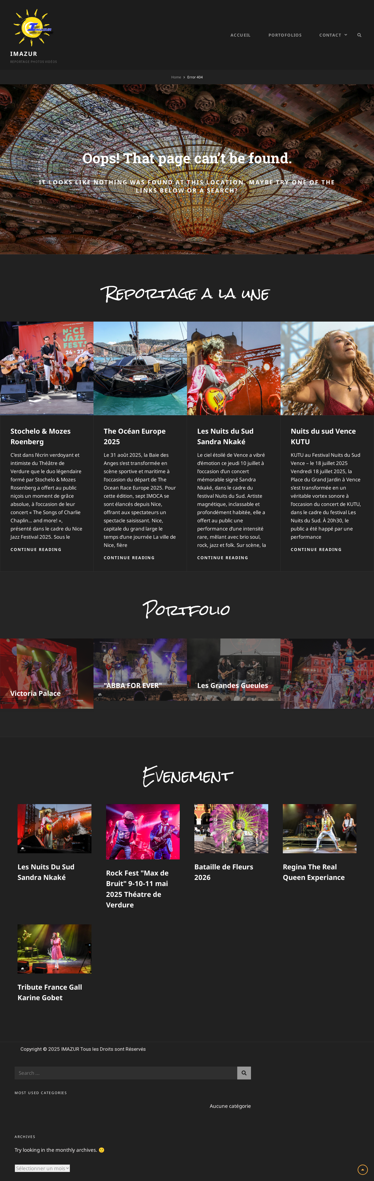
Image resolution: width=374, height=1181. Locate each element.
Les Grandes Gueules (233, 671)
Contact (330, 28)
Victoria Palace (35, 679)
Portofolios (285, 28)
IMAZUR (70, 25)
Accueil (241, 28)
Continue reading (36, 534)
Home (176, 62)
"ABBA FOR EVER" (134, 671)
